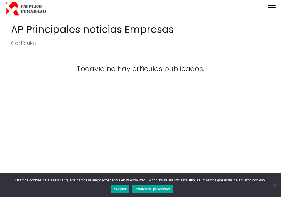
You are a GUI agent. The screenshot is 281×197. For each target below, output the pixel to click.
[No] (274, 185)
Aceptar (120, 189)
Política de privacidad (152, 189)
